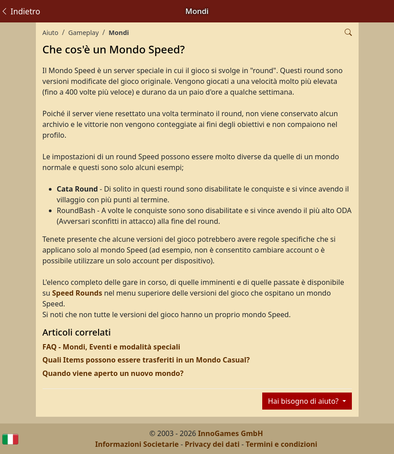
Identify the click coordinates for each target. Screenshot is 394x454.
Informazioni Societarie (137, 444)
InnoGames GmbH (230, 433)
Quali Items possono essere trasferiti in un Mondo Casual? (146, 360)
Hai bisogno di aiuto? (304, 401)
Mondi (118, 32)
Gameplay (83, 32)
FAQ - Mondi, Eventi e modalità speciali (111, 347)
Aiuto (51, 32)
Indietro (20, 11)
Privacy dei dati (212, 444)
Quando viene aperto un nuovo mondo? (113, 373)
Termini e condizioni (281, 444)
